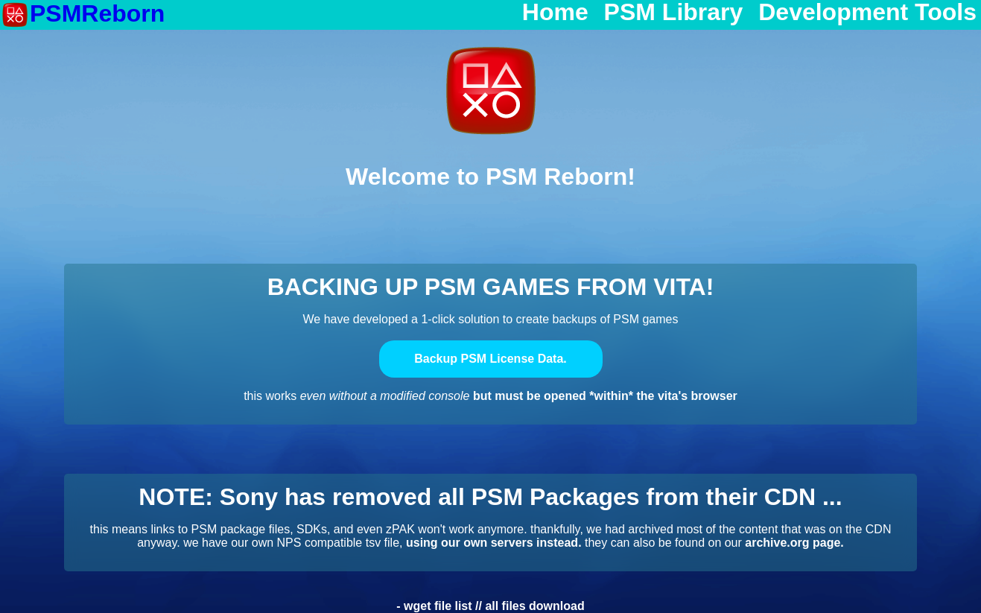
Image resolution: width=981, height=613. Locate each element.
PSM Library (673, 12)
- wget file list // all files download (490, 606)
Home (555, 12)
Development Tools (867, 12)
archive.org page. (794, 542)
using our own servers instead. (494, 542)
